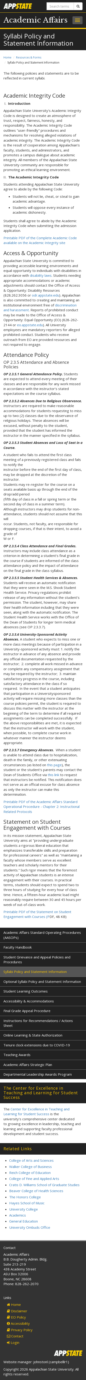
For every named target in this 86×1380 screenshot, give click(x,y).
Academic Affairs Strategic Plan (27, 1064)
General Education (23, 1221)
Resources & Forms (28, 57)
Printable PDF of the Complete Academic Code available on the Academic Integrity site (40, 240)
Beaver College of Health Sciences (36, 1190)
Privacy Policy (20, 1330)
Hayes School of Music (26, 1203)
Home (7, 57)
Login (13, 1342)
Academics (17, 1215)
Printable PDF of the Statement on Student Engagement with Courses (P (37, 914)
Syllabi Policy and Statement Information (35, 971)
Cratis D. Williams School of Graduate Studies (44, 1184)
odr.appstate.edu (45, 295)
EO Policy (16, 1317)
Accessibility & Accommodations (28, 1001)
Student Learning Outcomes (25, 991)
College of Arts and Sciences (31, 1160)
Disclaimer (17, 1311)
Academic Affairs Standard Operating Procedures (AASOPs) (42, 935)
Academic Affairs (35, 20)
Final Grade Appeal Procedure (26, 1010)
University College (23, 1209)
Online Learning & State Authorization (32, 1035)
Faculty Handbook (17, 947)
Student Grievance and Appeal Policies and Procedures (36, 959)
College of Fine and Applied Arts (34, 1178)
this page (54, 765)
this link (53, 774)
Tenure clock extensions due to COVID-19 (36, 1045)
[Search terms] (60, 6)
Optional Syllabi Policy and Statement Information (42, 981)
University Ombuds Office (29, 1227)
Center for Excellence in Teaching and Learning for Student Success (36, 1111)
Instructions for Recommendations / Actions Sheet (38, 1023)
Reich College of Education (30, 1172)
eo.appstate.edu (30, 325)
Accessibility (18, 1323)
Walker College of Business (30, 1166)
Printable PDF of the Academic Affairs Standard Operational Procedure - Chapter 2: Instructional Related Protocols (41, 806)
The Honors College (25, 1197)
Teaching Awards (17, 1054)
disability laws (41, 275)
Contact (15, 1336)
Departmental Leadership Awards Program (37, 1074)
